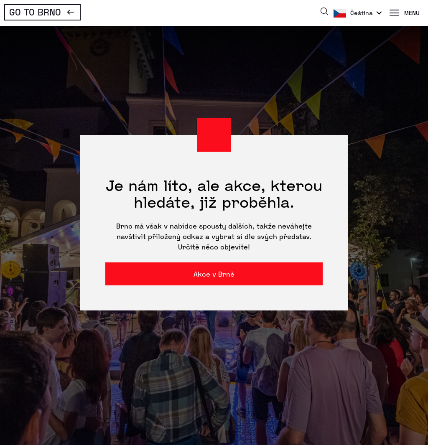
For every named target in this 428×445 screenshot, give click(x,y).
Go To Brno (35, 11)
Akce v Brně (214, 274)
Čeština (361, 12)
